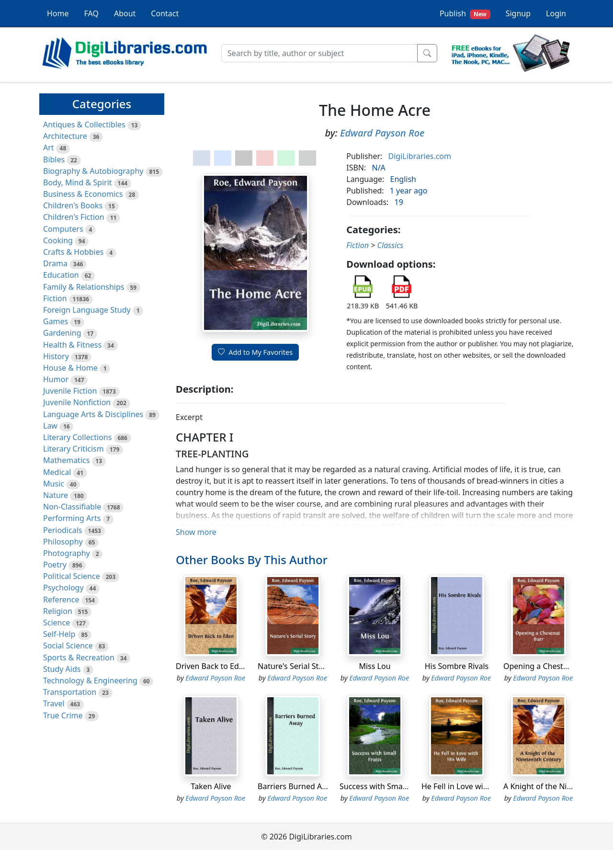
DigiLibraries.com (419, 156)
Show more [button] (196, 532)
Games (55, 321)
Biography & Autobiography (93, 171)
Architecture (65, 136)
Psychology (63, 587)
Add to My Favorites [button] (255, 352)
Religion (57, 611)
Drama (55, 263)
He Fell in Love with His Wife (471, 786)
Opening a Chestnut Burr (548, 666)
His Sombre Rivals (457, 666)
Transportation (69, 692)
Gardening (62, 333)
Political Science (71, 576)
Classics (390, 245)
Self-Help (59, 634)
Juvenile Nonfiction (77, 402)
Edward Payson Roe (382, 132)
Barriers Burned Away (297, 786)
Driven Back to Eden (212, 666)
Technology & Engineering (90, 680)
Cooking (58, 240)
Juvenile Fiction (70, 390)
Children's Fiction (73, 217)
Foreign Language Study (87, 310)
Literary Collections (77, 437)
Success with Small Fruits (384, 786)
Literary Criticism (73, 448)
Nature (55, 495)
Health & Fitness (72, 345)
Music (53, 483)
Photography (66, 553)
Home (58, 13)
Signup (518, 13)
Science (56, 622)
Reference (61, 599)
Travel (54, 703)
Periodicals (62, 530)
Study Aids (61, 669)
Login (556, 13)
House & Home (70, 368)
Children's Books (72, 205)
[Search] (319, 53)
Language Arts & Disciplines (93, 414)
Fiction (55, 298)
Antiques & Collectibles (84, 124)
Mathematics (66, 460)
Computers (63, 229)
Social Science (68, 645)
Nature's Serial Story (294, 666)
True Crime (63, 715)
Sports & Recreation (78, 657)
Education (61, 275)
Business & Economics (83, 194)
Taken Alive (211, 786)
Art (48, 147)
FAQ (91, 13)
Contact (165, 13)
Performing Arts (72, 518)
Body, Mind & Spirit (77, 182)
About (125, 13)
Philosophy (63, 541)
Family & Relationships (83, 287)
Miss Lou (374, 666)
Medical (57, 472)
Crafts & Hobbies (73, 252)
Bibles (54, 159)
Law (50, 425)
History (56, 356)
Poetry (55, 564)
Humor (55, 379)
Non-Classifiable (72, 506)
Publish (465, 13)
